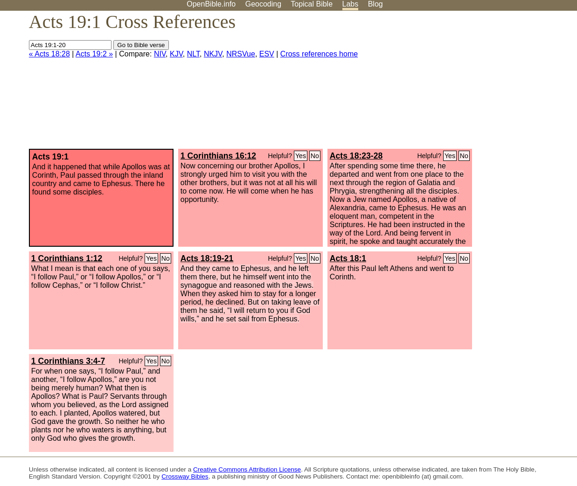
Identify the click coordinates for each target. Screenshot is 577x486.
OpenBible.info (211, 4)
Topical (312, 4)
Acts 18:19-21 (207, 258)
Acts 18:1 (348, 258)
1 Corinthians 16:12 (218, 155)
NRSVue (240, 54)
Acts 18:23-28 (356, 155)
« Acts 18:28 (49, 54)
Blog (375, 4)
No (315, 156)
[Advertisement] (482, 83)
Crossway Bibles (184, 476)
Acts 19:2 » (94, 54)
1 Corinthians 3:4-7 (68, 361)
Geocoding (263, 4)
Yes (300, 156)
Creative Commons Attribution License (247, 469)
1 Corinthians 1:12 (67, 258)
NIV (160, 54)
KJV (176, 54)
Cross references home (319, 54)
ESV (266, 54)
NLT (193, 54)
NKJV (213, 54)
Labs (350, 4)
